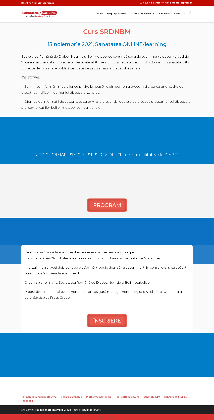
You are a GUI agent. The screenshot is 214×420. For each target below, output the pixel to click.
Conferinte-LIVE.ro (175, 396)
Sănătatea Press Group (57, 409)
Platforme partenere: (99, 396)
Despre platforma (116, 14)
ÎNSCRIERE (107, 321)
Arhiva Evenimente (144, 14)
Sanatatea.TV (151, 396)
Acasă (100, 14)
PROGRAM (107, 205)
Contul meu (164, 14)
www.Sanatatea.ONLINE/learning (51, 258)
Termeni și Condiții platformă (39, 396)
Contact (178, 14)
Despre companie (71, 396)
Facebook (27, 400)
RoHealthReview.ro (128, 396)
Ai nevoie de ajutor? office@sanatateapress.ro (166, 3)
